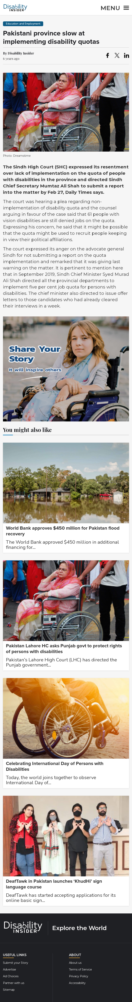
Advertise (9, 969)
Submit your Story (15, 963)
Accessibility (77, 983)
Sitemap (9, 989)
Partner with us (13, 983)
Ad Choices (10, 976)
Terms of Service (80, 969)
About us (75, 963)
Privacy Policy (78, 976)
